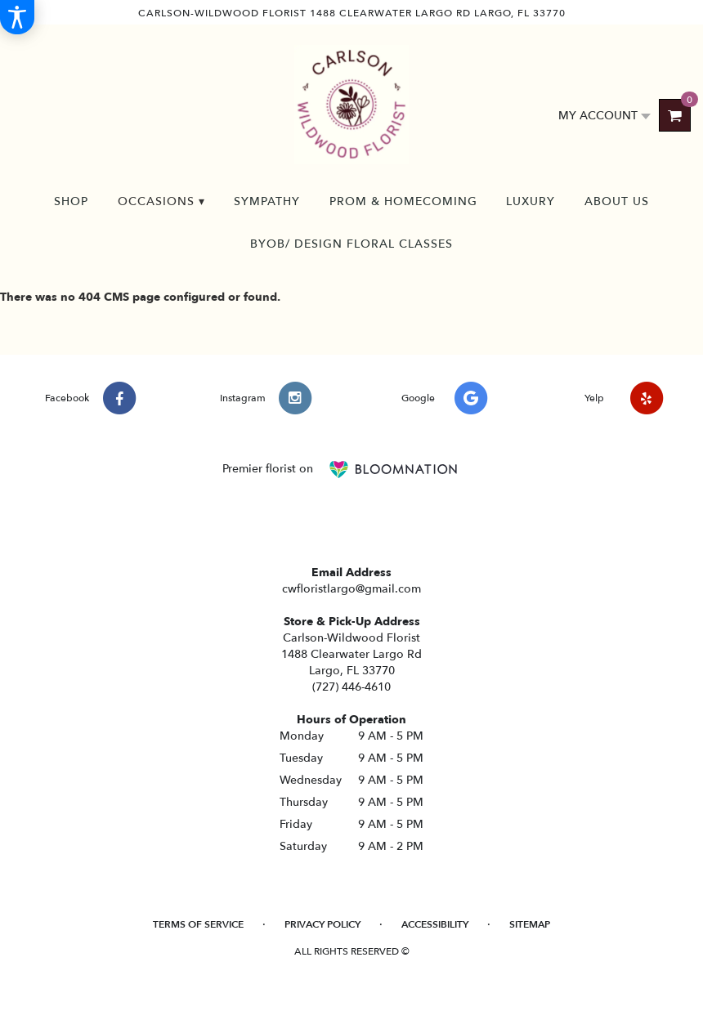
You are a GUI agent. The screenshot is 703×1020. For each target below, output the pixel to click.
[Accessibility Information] (17, 17)
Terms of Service (198, 924)
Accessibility (434, 924)
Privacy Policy (322, 924)
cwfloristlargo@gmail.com (351, 589)
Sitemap (529, 924)
